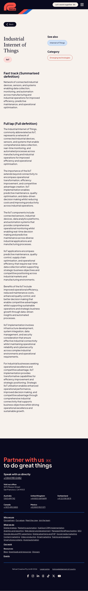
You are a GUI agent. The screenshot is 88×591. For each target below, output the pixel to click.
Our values (20, 520)
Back (10, 24)
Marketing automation (27, 528)
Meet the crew (32, 520)
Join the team (44, 520)
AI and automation (31, 540)
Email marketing (44, 537)
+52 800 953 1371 (38, 507)
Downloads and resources (20, 552)
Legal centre (44, 569)
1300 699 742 (9, 498)
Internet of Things (57, 43)
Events (7, 556)
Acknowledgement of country (64, 569)
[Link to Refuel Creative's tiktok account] (48, 576)
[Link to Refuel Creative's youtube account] (59, 576)
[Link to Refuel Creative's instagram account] (33, 576)
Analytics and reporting (14, 531)
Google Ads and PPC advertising (18, 534)
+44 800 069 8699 (39, 498)
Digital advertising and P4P (44, 534)
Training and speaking (61, 537)
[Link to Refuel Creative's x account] (53, 576)
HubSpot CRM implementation (51, 528)
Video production (28, 537)
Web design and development (38, 531)
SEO (79, 531)
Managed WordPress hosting (64, 531)
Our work (8, 544)
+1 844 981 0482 (13, 477)
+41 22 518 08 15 (64, 498)
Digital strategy (10, 528)
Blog (6, 552)
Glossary (36, 552)
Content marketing (12, 537)
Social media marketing (67, 534)
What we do (9, 525)
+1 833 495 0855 (11, 507)
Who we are (9, 517)
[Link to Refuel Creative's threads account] (43, 576)
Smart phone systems (13, 540)
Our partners (9, 520)
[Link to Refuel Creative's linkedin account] (38, 576)
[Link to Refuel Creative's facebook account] (28, 576)
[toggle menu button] (82, 5)
